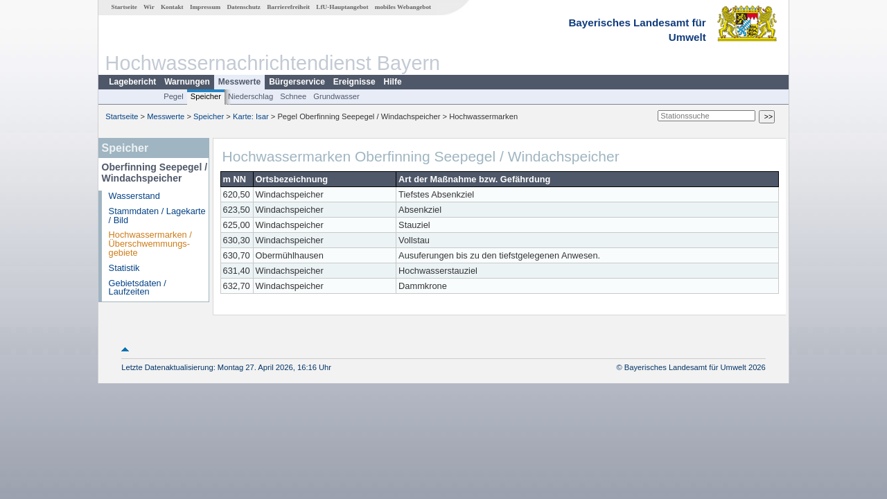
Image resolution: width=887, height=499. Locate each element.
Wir (149, 6)
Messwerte (239, 82)
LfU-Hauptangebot (342, 6)
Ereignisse (354, 82)
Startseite (124, 6)
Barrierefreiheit (288, 6)
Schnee (293, 96)
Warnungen (187, 82)
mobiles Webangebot (403, 6)
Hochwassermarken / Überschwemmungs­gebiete (150, 243)
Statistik (124, 268)
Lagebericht (132, 82)
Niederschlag (250, 96)
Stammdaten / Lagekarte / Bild (157, 215)
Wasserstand (134, 196)
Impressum (205, 6)
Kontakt (172, 6)
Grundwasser (336, 96)
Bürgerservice (297, 82)
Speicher (206, 96)
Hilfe (393, 82)
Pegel (174, 96)
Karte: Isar (251, 116)
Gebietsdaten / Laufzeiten (137, 287)
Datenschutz (244, 6)
